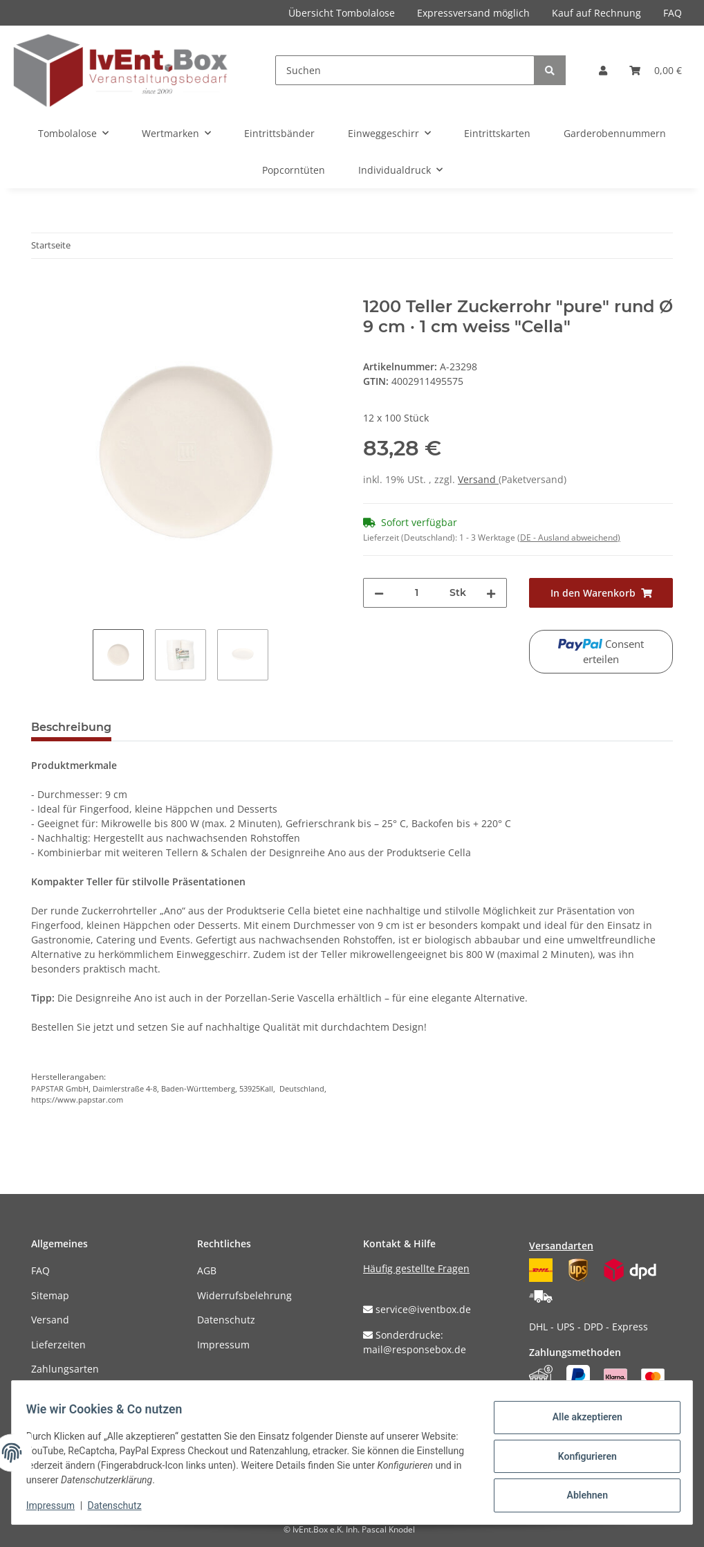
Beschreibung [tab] (71, 727)
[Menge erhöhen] (491, 593)
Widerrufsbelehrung (244, 1295)
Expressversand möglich (473, 12)
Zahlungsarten (65, 1368)
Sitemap (50, 1295)
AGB (206, 1270)
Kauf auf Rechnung (596, 12)
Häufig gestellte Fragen (416, 1268)
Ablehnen (579, 1492)
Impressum (223, 1344)
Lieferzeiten (58, 1344)
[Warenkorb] (655, 70)
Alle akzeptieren (579, 1420)
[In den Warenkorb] (42, 289)
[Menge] (416, 593)
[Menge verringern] (379, 593)
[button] (603, 70)
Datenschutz (226, 1319)
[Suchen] (405, 70)
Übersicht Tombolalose (341, 12)
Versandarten (561, 1245)
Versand (478, 479)
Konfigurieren (579, 1456)
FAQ (672, 12)
